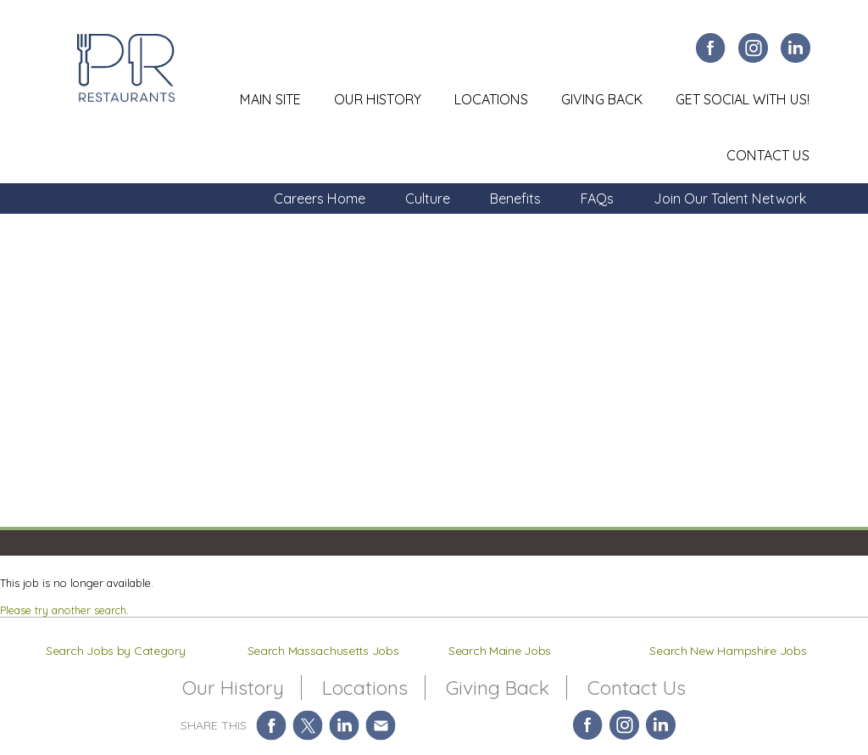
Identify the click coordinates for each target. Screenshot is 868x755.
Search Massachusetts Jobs (323, 650)
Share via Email (381, 725)
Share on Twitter (308, 725)
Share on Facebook (272, 725)
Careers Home (319, 198)
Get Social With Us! (743, 99)
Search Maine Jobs (499, 650)
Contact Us (768, 155)
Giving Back (602, 99)
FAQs (597, 198)
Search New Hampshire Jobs (727, 650)
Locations (491, 99)
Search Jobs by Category (116, 650)
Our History (377, 99)
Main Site (270, 99)
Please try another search (63, 610)
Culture (427, 198)
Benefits (515, 198)
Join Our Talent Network (730, 198)
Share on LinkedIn (344, 725)
